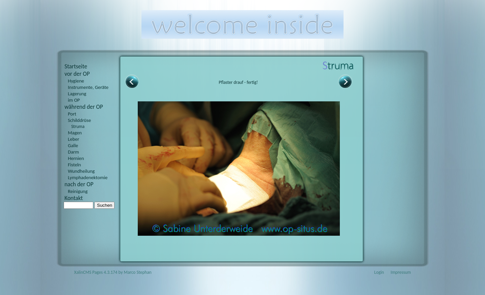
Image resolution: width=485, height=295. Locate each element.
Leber (73, 139)
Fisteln (74, 165)
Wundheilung (81, 171)
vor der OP (77, 73)
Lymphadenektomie (88, 177)
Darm (73, 152)
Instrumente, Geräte (88, 87)
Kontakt (74, 198)
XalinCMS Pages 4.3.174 (96, 272)
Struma (78, 126)
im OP (74, 100)
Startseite (76, 66)
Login (379, 272)
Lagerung (77, 94)
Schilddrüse (79, 120)
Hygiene (76, 81)
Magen (75, 133)
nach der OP (79, 184)
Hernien (76, 158)
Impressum (401, 272)
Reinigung (78, 191)
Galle (73, 145)
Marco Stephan (138, 272)
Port (72, 114)
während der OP (84, 106)
